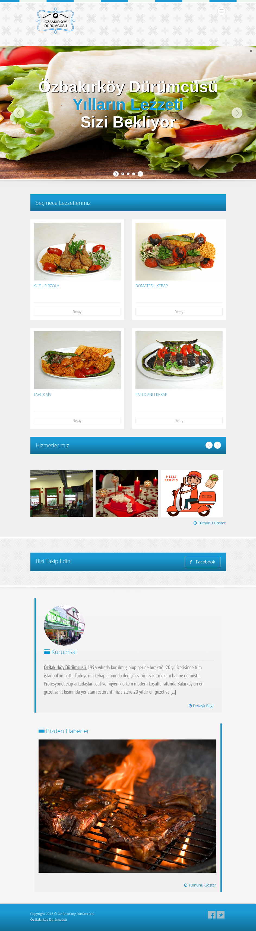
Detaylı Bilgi (201, 705)
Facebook (202, 562)
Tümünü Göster (210, 522)
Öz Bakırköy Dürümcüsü (48, 919)
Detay (77, 311)
